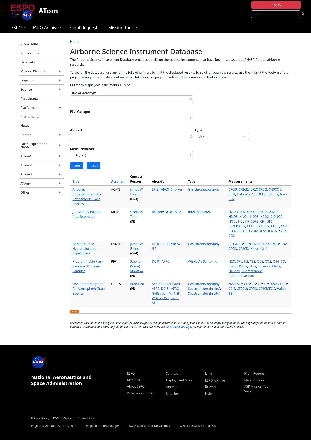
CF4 (263, 221)
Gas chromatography (203, 189)
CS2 (252, 261)
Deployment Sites (179, 380)
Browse (210, 387)
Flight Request (83, 27)
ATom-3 (40, 175)
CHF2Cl (252, 226)
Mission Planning (40, 72)
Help (208, 393)
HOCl (232, 221)
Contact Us (208, 426)
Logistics (40, 81)
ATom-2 (40, 166)
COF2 (254, 221)
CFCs (232, 266)
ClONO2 (277, 216)
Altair (156, 284)
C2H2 (243, 231)
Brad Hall (137, 284)
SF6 (231, 199)
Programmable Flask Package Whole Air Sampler (88, 266)
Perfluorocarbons (242, 276)
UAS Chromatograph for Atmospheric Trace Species (89, 289)
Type (198, 130)
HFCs (252, 266)
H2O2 (264, 216)
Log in (276, 5)
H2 (276, 194)
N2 (277, 231)
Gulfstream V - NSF (166, 293)
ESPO (17, 28)
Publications (29, 53)
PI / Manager (80, 111)
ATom (48, 11)
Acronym (118, 181)
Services (172, 373)
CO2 (232, 235)
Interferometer (199, 212)
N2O (283, 194)
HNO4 (244, 216)
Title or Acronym (83, 93)
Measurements (82, 149)
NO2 (275, 212)
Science (40, 90)
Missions (133, 380)
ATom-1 (40, 157)
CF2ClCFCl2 (258, 189)
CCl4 (232, 194)
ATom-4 (40, 184)
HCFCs (242, 266)
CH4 (269, 194)
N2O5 (254, 216)
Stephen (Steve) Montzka (136, 266)
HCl (240, 221)
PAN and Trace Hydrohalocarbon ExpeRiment (86, 248)
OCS (262, 231)
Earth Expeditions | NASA (40, 146)
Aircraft (76, 130)
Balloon (157, 212)
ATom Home (29, 44)
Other (40, 193)
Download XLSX (74, 311)
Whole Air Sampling (202, 261)
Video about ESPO (140, 393)
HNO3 (233, 216)
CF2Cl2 (244, 189)
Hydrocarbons (251, 271)
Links (209, 373)
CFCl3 (233, 189)
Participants (29, 98)
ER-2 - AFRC (160, 189)
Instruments (29, 116)
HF (247, 221)
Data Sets (27, 62)
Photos (40, 136)
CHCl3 (260, 194)
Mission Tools (122, 28)
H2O (232, 212)
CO (253, 212)
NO (267, 212)
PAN (248, 244)
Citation (176, 189)
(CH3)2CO (236, 244)
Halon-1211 (245, 194)
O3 (239, 212)
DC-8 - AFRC (173, 212)
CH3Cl (233, 231)
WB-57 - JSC (160, 298)
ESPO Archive (46, 28)
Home (74, 41)
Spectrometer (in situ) (204, 288)
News (24, 125)
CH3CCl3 (275, 189)
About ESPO (136, 386)
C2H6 (253, 231)
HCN (270, 231)
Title (76, 181)
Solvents (264, 266)
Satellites (172, 393)
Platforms (40, 108)
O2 (283, 231)
